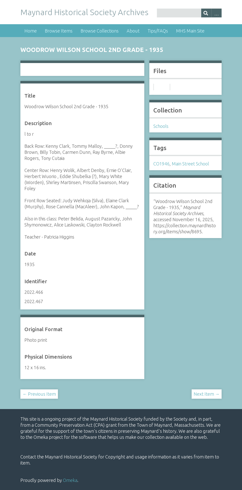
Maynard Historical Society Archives (84, 12)
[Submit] (206, 13)
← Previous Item (39, 393)
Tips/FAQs (158, 30)
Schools (160, 126)
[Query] (189, 13)
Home (30, 30)
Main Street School (190, 163)
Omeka (70, 480)
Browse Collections (100, 30)
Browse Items (59, 30)
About (133, 30)
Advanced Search (216, 13)
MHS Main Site (190, 30)
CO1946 (161, 163)
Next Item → (207, 393)
